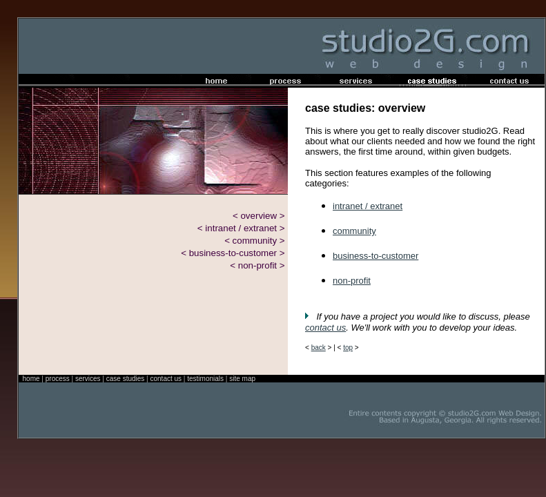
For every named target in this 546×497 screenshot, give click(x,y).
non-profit (352, 280)
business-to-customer (375, 256)
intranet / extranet (367, 206)
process (58, 378)
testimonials (205, 378)
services (88, 378)
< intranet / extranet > (241, 228)
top (348, 347)
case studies (125, 378)
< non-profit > (257, 265)
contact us (325, 327)
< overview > (259, 216)
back (318, 347)
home (31, 378)
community (354, 231)
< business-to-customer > (232, 253)
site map (242, 378)
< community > (254, 240)
